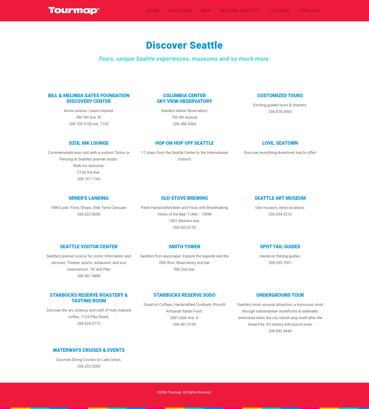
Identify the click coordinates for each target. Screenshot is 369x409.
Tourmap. (175, 392)
